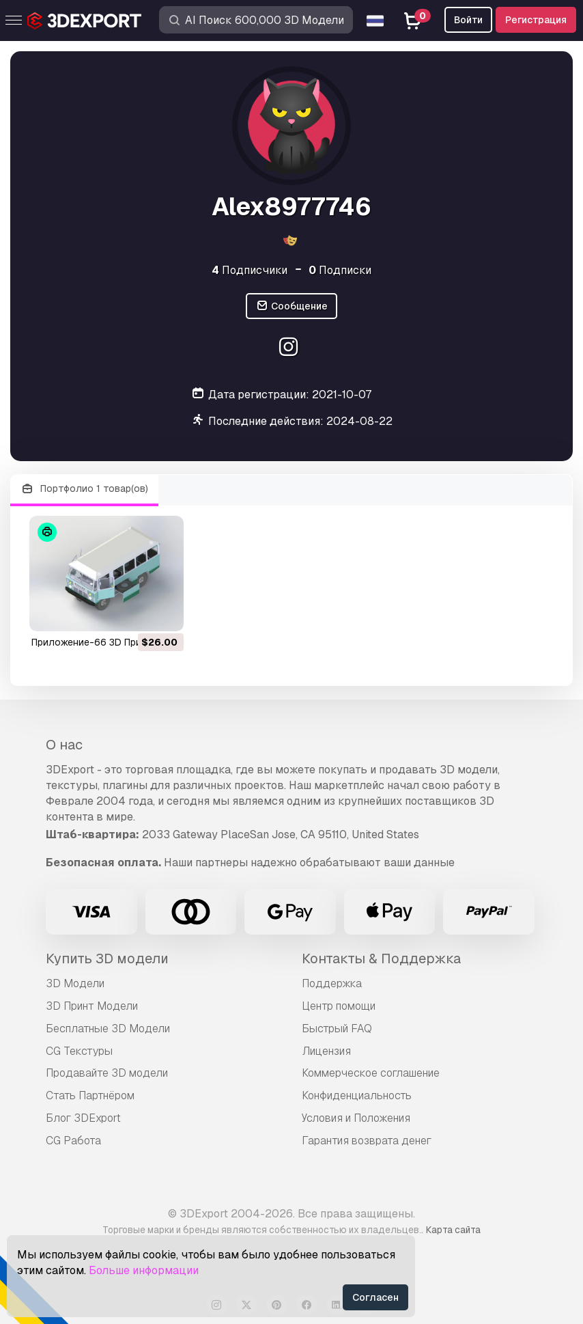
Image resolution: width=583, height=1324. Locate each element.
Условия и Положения (356, 1118)
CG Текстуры (79, 1051)
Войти (468, 20)
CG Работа (73, 1140)
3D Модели (75, 983)
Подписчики (249, 270)
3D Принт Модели (92, 1006)
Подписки (340, 270)
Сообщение (291, 306)
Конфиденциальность (357, 1095)
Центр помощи (338, 1006)
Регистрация (536, 20)
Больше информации (144, 1270)
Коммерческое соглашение (371, 1073)
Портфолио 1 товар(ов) (84, 488)
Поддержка (332, 983)
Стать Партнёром (90, 1095)
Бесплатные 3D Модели (108, 1028)
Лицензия (326, 1051)
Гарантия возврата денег (366, 1140)
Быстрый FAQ (337, 1028)
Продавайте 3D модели (107, 1073)
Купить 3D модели (107, 958)
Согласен (375, 1297)
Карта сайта (453, 1230)
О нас (64, 745)
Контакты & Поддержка (381, 958)
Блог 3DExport (83, 1118)
